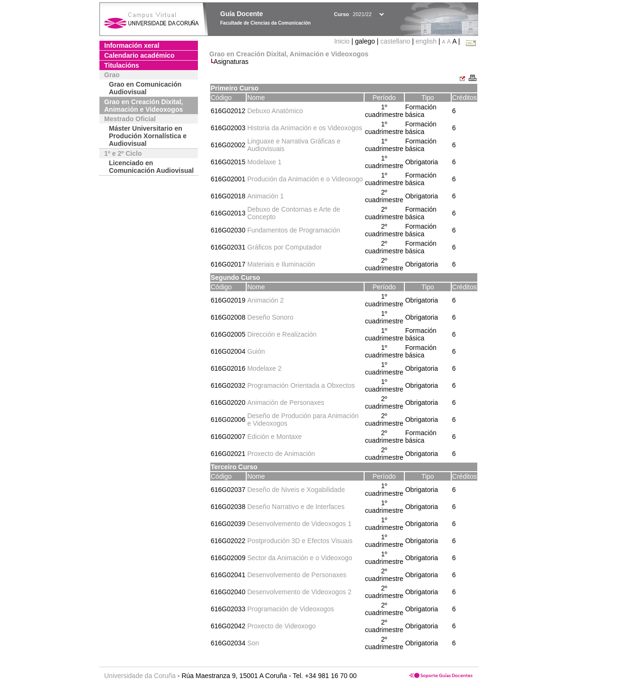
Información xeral (132, 45)
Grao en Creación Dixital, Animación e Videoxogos (143, 105)
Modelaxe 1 (264, 162)
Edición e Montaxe (274, 436)
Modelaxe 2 (264, 368)
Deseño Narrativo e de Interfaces (295, 506)
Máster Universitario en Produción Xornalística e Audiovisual (148, 136)
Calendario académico (139, 55)
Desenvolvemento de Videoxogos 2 (299, 592)
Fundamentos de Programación (293, 230)
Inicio (343, 41)
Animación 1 (265, 196)
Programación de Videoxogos (290, 609)
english (426, 41)
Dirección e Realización (281, 334)
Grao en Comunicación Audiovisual (145, 88)
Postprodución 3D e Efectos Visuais (299, 541)
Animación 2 (265, 300)
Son (253, 643)
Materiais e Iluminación (281, 264)
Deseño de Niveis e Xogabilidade (296, 489)
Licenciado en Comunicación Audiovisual (151, 166)
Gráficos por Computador (284, 247)
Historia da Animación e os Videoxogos (304, 128)
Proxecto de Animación (281, 453)
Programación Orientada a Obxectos (301, 385)
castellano (395, 41)
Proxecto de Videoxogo (281, 626)
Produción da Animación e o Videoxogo (305, 179)
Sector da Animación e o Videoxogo (299, 558)
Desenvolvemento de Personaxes (296, 575)
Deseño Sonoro (270, 317)
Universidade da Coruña (140, 675)
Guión (256, 351)
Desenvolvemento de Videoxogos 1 (299, 523)
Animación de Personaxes (285, 402)
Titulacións (121, 65)
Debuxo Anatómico (275, 111)
